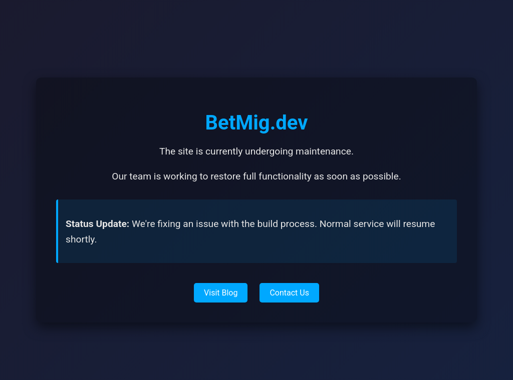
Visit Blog (220, 293)
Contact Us (289, 293)
